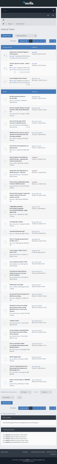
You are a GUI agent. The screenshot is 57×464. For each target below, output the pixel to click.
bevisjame (36, 285)
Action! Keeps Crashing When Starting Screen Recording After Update (19, 332)
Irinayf (13, 243)
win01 (13, 298)
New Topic (7, 36)
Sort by (43, 392)
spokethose (37, 222)
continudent (37, 262)
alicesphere (37, 193)
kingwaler (36, 239)
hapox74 (36, 250)
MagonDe (36, 96)
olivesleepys (37, 380)
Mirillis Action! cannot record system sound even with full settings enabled (19, 134)
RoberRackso (37, 344)
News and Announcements (20, 58)
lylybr (13, 199)
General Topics (20, 24)
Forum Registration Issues (18, 78)
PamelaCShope (15, 254)
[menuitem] (53, 15)
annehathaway (15, 125)
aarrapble (14, 359)
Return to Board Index (9, 414)
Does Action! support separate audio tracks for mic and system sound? (20, 195)
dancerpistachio (16, 323)
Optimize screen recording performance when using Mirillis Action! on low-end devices (18, 308)
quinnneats (37, 357)
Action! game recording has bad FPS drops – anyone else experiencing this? (19, 159)
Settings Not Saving (16, 222)
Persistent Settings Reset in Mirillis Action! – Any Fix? (19, 171)
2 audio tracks (14, 321)
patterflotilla (15, 186)
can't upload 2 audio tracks (18, 262)
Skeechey (14, 384)
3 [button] (37, 41)
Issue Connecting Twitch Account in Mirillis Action (18, 122)
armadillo (14, 163)
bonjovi (13, 150)
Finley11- (36, 78)
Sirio (12, 233)
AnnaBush (36, 366)
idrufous (36, 231)
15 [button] (51, 41)
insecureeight (15, 100)
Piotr (35, 157)
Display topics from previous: (16, 392)
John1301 (14, 214)
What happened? (15, 357)
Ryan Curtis (37, 146)
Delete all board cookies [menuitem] (38, 452)
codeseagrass (37, 133)
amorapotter (15, 224)
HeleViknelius (37, 321)
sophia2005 (14, 372)
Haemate (36, 108)
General (10, 24)
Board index (4, 452)
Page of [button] (23, 41)
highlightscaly (15, 264)
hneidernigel (15, 313)
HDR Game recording (16, 284)
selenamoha (37, 121)
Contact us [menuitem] (53, 454)
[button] (54, 41)
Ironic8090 (14, 287)
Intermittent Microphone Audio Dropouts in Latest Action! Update (18, 273)
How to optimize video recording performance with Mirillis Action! (19, 345)
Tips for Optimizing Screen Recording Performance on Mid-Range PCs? (18, 368)
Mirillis (14, 460)
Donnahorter (37, 271)
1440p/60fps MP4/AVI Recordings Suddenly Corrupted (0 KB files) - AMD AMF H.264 (18, 209)
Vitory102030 (37, 294)
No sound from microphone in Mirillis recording (19, 295)
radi (12, 56)
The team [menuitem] (25, 452)
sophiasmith (15, 114)
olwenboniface (15, 336)
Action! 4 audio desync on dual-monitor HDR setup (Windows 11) (20, 109)
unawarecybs (37, 330)
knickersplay (15, 349)
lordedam (14, 138)
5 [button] (44, 41)
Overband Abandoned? (17, 231)
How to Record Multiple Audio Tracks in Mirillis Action (19, 183)
